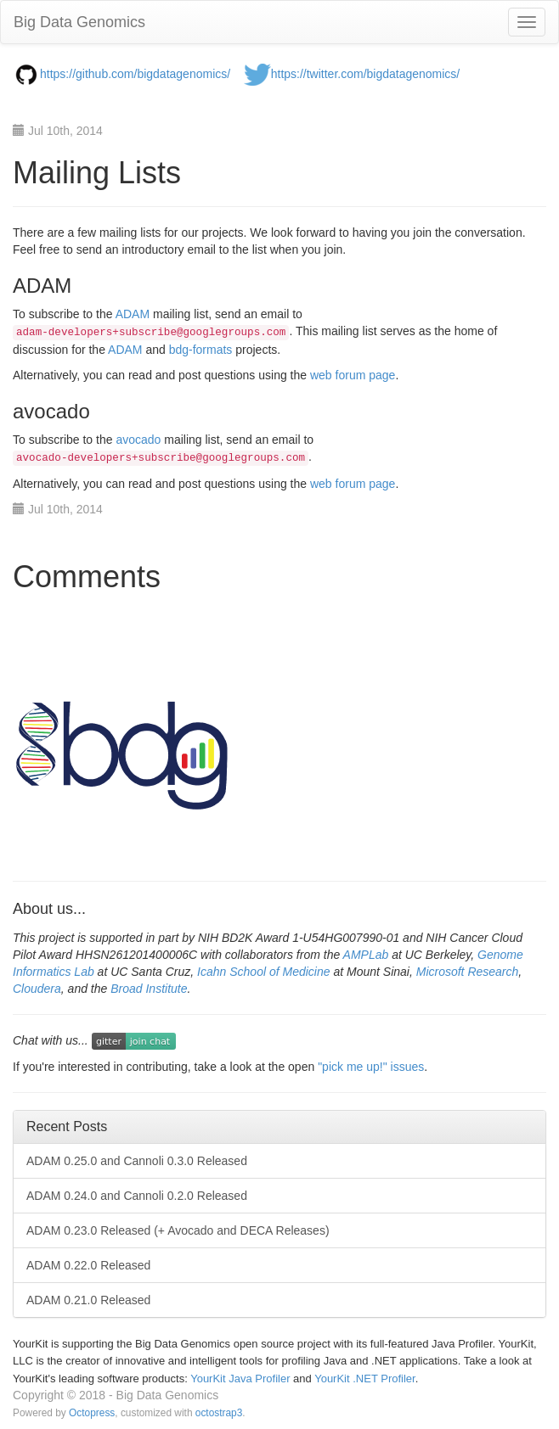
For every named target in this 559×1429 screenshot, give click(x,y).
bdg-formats (201, 349)
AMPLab (366, 954)
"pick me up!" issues (371, 1066)
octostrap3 (219, 1413)
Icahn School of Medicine (263, 971)
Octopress (92, 1413)
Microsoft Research (467, 971)
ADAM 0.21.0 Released (88, 1300)
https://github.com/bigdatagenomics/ (135, 74)
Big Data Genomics (79, 22)
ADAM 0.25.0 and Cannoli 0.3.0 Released (136, 1161)
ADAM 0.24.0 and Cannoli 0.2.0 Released (136, 1195)
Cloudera (37, 988)
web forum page (352, 375)
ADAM (133, 314)
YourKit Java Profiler (240, 1378)
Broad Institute (148, 988)
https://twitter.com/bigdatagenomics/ (365, 74)
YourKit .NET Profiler (364, 1378)
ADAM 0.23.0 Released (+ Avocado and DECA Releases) (178, 1230)
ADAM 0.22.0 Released (88, 1265)
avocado (138, 439)
